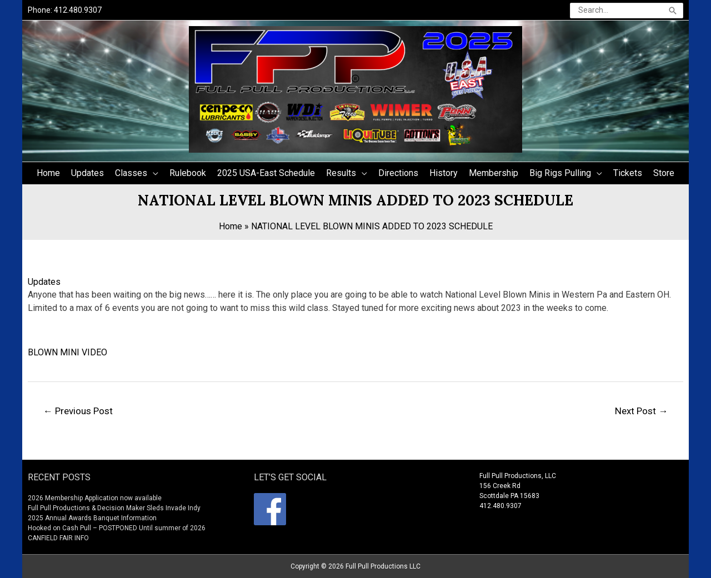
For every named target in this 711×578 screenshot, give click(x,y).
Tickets (627, 173)
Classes (131, 173)
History (443, 173)
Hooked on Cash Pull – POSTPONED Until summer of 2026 (117, 528)
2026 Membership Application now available (95, 498)
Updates (87, 173)
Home (48, 173)
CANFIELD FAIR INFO (58, 538)
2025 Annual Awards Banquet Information (92, 518)
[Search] (672, 10)
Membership (493, 173)
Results (341, 173)
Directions (398, 173)
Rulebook (187, 173)
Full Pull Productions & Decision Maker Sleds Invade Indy (114, 508)
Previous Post (78, 410)
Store (663, 173)
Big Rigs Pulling (560, 173)
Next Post (641, 410)
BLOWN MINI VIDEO (67, 352)
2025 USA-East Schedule (266, 173)
